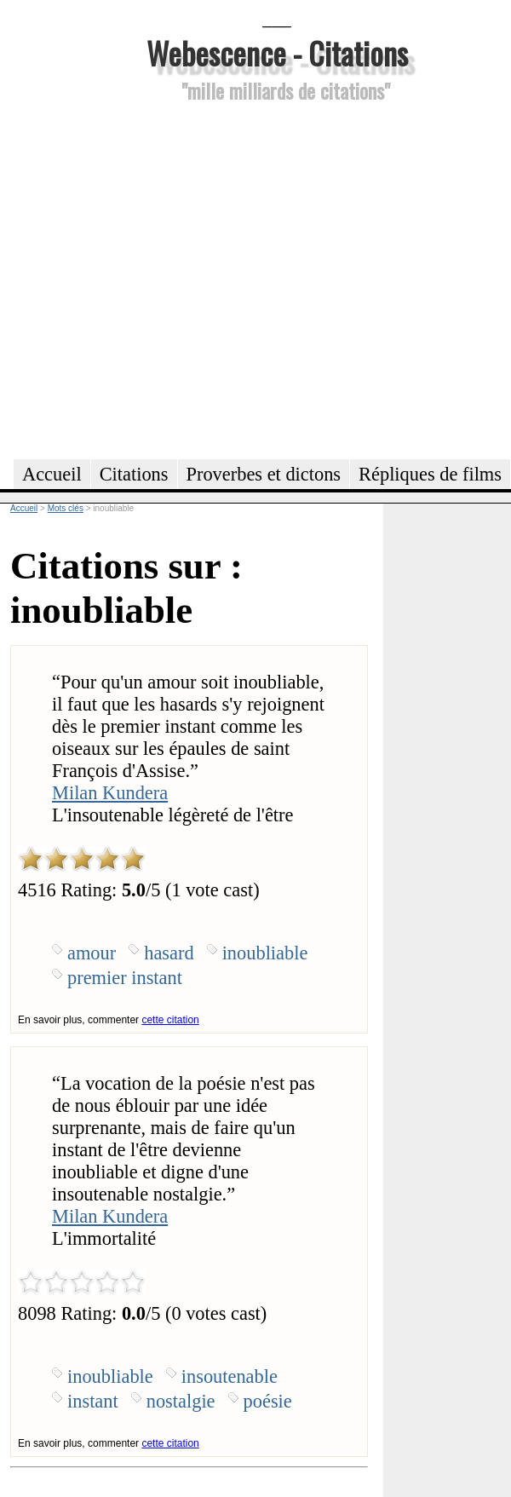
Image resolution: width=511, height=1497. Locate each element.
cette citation (169, 1020)
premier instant (124, 977)
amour (91, 953)
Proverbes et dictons (264, 474)
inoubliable (265, 953)
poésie (268, 1401)
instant (92, 1401)
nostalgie (180, 1401)
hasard (168, 953)
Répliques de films (430, 474)
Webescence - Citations (277, 52)
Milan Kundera (110, 792)
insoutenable (229, 1376)
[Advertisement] (159, 278)
